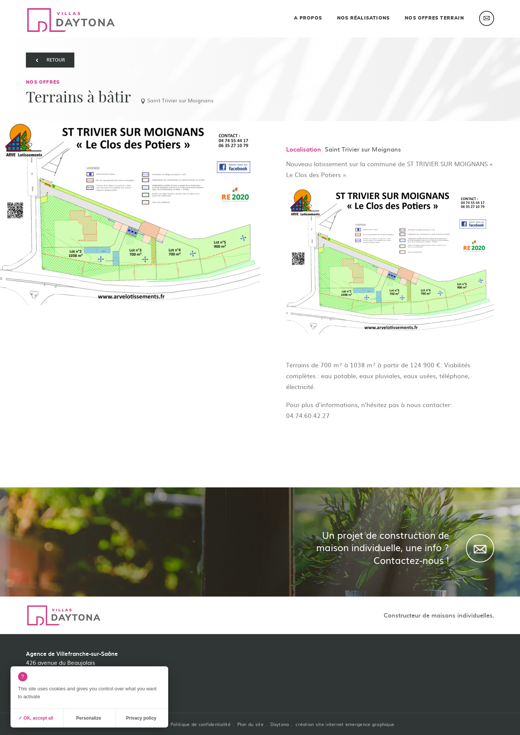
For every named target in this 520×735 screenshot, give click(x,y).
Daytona (279, 724)
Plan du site (250, 724)
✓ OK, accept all (35, 718)
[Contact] (480, 548)
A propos (308, 18)
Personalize (88, 718)
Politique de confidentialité (200, 724)
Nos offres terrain (434, 18)
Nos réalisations (363, 18)
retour (56, 59)
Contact (486, 18)
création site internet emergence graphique (344, 724)
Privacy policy (141, 718)
